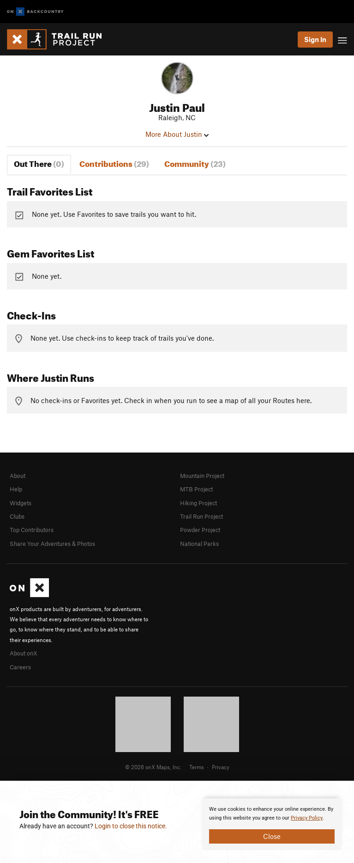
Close (272, 836)
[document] (272, 824)
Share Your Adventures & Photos (52, 543)
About (17, 475)
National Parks (199, 543)
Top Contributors (32, 529)
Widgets (20, 503)
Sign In (315, 39)
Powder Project (200, 529)
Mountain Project (202, 475)
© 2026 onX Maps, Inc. (153, 767)
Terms (196, 767)
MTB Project (196, 489)
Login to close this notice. (131, 826)
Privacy (220, 767)
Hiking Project (198, 503)
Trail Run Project (201, 516)
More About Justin (177, 134)
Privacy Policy (307, 818)
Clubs (17, 516)
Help (16, 489)
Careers (20, 667)
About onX (23, 653)
